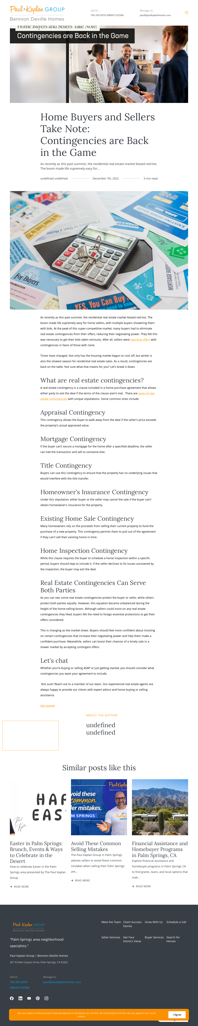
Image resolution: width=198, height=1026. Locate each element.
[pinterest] (38, 998)
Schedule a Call (176, 922)
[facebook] (12, 998)
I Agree (177, 1014)
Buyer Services (154, 937)
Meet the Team (111, 922)
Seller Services (110, 937)
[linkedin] (20, 998)
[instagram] (46, 998)
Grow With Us (154, 922)
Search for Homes (173, 939)
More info (91, 1016)
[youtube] (29, 998)
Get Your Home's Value (132, 939)
